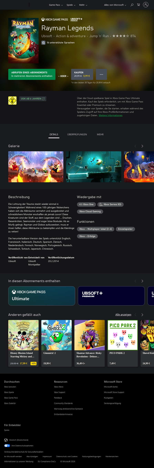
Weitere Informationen (110, 115)
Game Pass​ (54, 4)
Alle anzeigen (123, 314)
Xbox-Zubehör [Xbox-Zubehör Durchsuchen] (10, 403)
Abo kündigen (32, 456)
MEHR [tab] (100, 134)
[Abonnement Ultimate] (41, 296)
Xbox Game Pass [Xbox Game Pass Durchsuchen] (11, 398)
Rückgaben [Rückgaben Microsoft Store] (108, 398)
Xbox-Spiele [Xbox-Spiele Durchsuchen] (9, 392)
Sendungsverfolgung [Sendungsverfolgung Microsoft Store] (112, 403)
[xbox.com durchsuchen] (132, 4)
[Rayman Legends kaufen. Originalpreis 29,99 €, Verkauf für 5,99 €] (82, 74)
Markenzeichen (112, 456)
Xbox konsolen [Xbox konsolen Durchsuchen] (10, 387)
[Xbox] (39, 4)
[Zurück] (135, 146)
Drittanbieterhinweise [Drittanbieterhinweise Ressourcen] (63, 414)
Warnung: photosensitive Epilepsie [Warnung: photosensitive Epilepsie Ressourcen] (68, 409)
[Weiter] (142, 146)
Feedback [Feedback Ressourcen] (58, 398)
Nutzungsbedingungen (91, 456)
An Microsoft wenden (13, 456)
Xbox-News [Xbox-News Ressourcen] (58, 387)
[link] (23, 343)
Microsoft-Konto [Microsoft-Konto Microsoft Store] (110, 387)
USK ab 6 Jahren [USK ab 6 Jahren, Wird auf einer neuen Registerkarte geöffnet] (33, 98)
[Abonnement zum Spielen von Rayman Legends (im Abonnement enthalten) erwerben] (31, 74)
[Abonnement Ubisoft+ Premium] (111, 296)
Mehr (82, 4)
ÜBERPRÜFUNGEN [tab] (77, 134)
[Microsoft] (16, 4)
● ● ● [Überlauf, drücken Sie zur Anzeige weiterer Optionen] (101, 74)
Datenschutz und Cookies (67, 456)
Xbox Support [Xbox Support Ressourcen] (59, 392)
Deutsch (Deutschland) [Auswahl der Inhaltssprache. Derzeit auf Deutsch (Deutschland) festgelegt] (18, 440)
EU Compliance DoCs (47, 461)
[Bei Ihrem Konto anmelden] (146, 5)
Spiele (70, 4)
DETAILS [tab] (54, 134)
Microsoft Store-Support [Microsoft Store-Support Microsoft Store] (114, 392)
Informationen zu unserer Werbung (18, 461)
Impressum (47, 456)
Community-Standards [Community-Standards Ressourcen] (63, 403)
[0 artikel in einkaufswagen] (138, 4)
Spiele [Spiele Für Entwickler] (6, 430)
